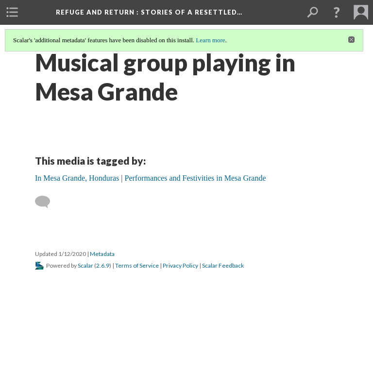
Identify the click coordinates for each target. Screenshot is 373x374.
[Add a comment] (47, 202)
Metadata (102, 253)
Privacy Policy (180, 265)
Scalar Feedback (223, 265)
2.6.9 (102, 265)
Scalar (85, 265)
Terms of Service (137, 265)
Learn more (210, 40)
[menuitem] (12, 12)
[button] (336, 12)
